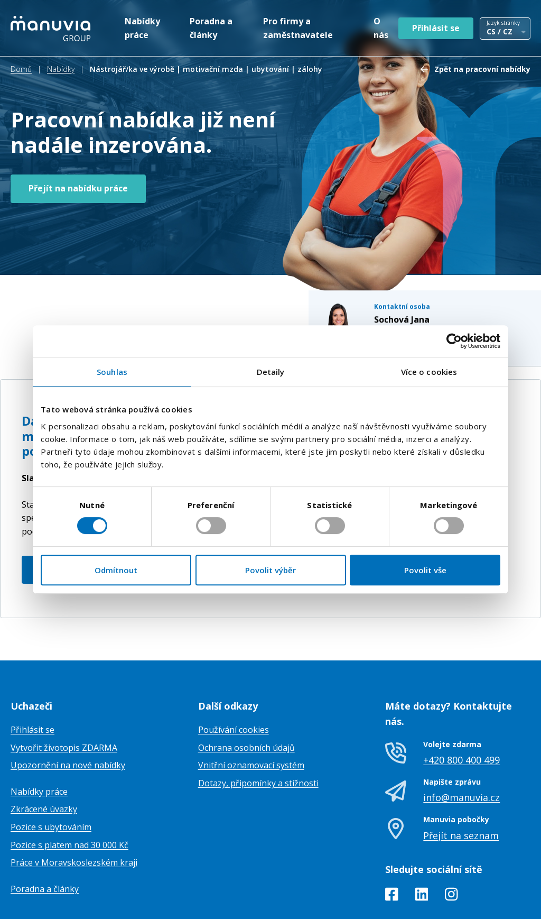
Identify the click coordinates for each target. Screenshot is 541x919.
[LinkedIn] (421, 842)
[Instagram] (451, 842)
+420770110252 (412, 256)
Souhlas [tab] (112, 371)
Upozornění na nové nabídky (68, 712)
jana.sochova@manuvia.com (434, 268)
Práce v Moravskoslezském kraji (74, 809)
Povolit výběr (270, 570)
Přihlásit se (436, 28)
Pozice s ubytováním (51, 773)
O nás (381, 28)
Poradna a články (211, 28)
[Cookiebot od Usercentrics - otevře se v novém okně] (454, 341)
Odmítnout (116, 570)
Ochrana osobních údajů (246, 694)
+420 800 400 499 (461, 706)
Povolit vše (425, 570)
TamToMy (512, 902)
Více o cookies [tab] (429, 371)
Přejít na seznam (461, 782)
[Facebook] (391, 842)
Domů (21, 69)
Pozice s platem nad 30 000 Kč (69, 791)
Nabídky (60, 69)
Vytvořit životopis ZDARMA (64, 694)
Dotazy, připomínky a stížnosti (258, 730)
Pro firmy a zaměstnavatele (298, 28)
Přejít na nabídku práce (78, 188)
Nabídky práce (142, 28)
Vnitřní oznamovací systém (251, 712)
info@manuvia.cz (461, 744)
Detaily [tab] (271, 371)
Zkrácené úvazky (44, 756)
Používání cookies (233, 676)
